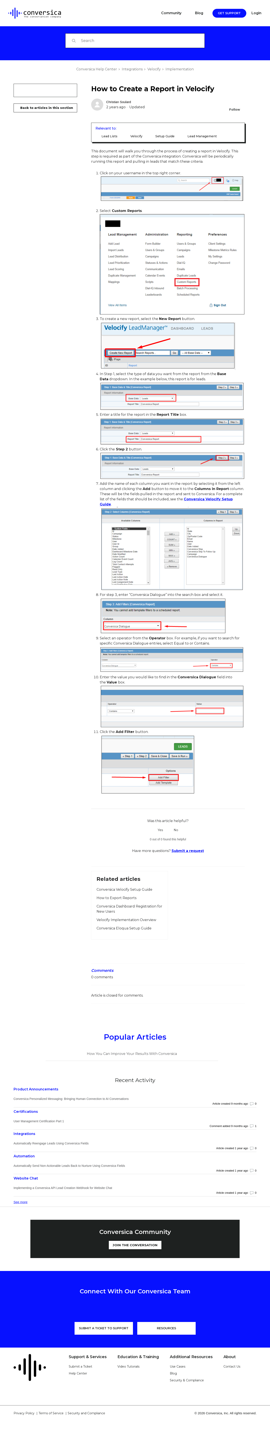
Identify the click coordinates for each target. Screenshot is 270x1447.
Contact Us (231, 1366)
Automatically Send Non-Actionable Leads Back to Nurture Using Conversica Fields (69, 1165)
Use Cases (177, 1366)
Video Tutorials (128, 1366)
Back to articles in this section (46, 108)
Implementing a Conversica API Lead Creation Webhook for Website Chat (63, 1188)
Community (171, 13)
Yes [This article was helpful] (160, 830)
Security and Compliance (86, 1413)
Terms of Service (51, 1413)
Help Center (78, 1373)
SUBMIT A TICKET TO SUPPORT (103, 1328)
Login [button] (256, 13)
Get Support (229, 13)
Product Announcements (36, 1089)
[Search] (135, 41)
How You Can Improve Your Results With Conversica (132, 1054)
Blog (199, 13)
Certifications (26, 1112)
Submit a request (188, 851)
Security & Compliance (187, 1380)
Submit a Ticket (80, 1366)
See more (21, 1202)
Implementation (179, 69)
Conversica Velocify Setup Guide (124, 889)
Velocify (154, 69)
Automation (24, 1156)
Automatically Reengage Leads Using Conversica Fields (51, 1143)
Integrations (132, 69)
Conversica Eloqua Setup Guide (124, 928)
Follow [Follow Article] (234, 109)
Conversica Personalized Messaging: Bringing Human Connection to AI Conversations (71, 1099)
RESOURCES (166, 1328)
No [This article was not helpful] (176, 830)
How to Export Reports (116, 898)
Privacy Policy (24, 1413)
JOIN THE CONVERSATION (135, 1245)
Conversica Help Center (96, 69)
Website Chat (26, 1178)
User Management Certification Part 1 (39, 1121)
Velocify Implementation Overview (126, 920)
